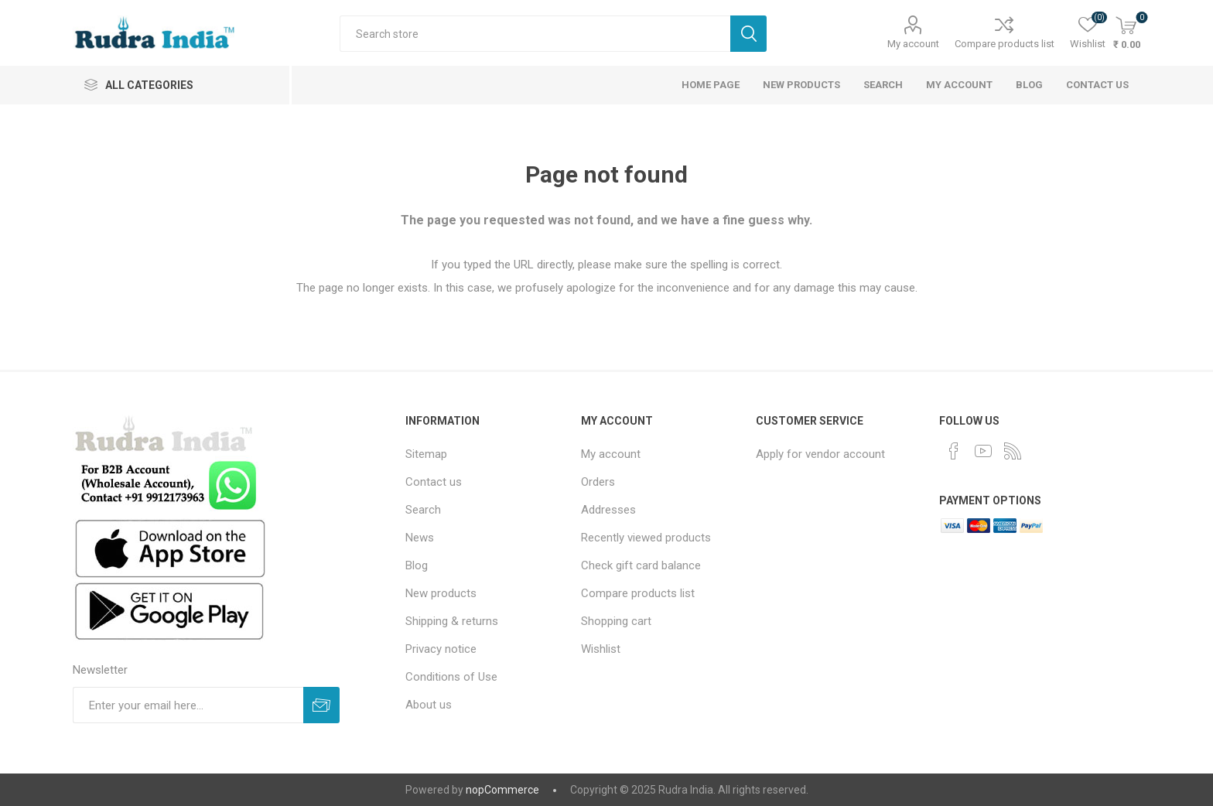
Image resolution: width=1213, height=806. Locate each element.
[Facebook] (953, 451)
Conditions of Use (451, 677)
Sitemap (426, 454)
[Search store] (535, 33)
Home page (711, 85)
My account (913, 44)
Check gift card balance (641, 565)
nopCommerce (502, 790)
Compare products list (1004, 44)
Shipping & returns (451, 621)
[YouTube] (983, 451)
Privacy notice (441, 649)
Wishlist (600, 649)
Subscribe (321, 705)
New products (801, 85)
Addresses (608, 510)
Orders (598, 482)
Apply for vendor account (820, 454)
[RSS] (1012, 451)
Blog (1029, 85)
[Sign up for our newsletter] (188, 705)
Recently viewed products (646, 538)
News (419, 538)
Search (748, 33)
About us (428, 705)
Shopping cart (616, 621)
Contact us (1097, 85)
